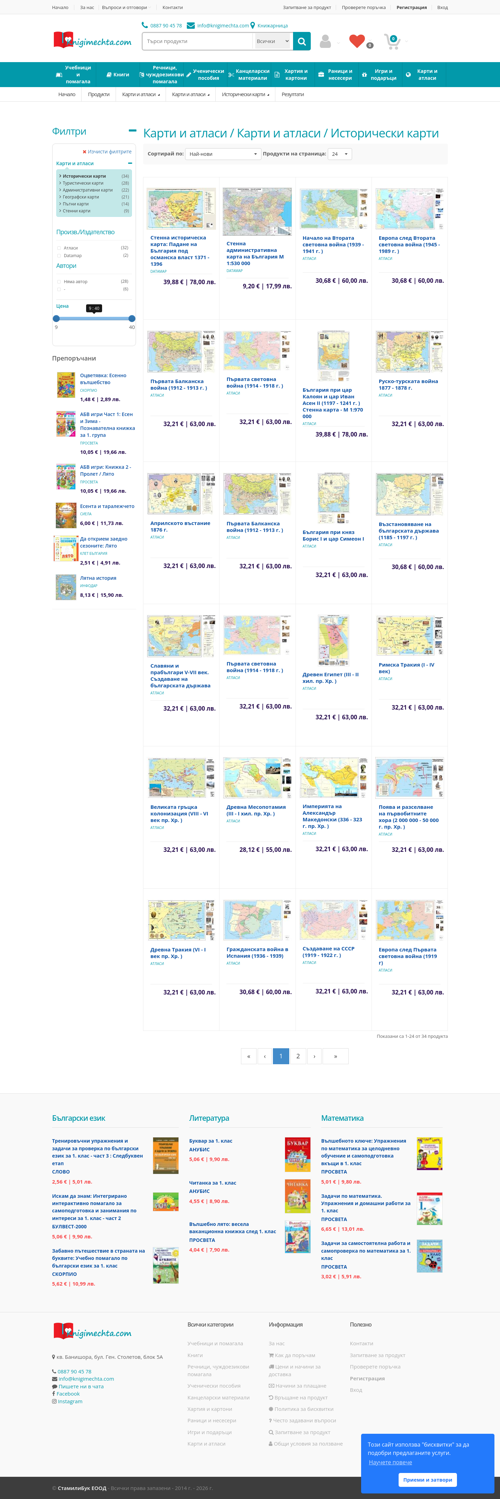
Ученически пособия (214, 1385)
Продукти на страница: (294, 153)
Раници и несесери (212, 1420)
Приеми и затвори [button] (427, 1479)
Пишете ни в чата (81, 1386)
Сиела (86, 513)
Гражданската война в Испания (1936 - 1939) (257, 952)
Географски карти (81, 197)
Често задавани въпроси (302, 1420)
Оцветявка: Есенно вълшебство (103, 379)
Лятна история (98, 578)
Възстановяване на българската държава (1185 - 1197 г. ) (409, 530)
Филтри (69, 130)
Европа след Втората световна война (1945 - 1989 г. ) (409, 244)
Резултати (293, 94)
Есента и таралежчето (107, 506)
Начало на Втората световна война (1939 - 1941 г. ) (333, 244)
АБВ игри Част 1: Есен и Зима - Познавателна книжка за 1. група (107, 424)
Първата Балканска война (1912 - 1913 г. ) (178, 384)
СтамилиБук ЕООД (82, 1487)
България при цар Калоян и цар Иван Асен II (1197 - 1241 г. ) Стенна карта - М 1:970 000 (333, 403)
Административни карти (88, 190)
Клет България (93, 553)
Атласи (309, 258)
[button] (223, 154)
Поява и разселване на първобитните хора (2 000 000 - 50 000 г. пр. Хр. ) (409, 816)
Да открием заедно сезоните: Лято (103, 542)
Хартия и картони (210, 1408)
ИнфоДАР (89, 585)
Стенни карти (76, 211)
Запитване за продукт (307, 7)
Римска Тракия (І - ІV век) (406, 668)
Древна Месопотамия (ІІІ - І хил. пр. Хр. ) (256, 810)
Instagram (70, 1401)
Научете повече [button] (390, 1462)
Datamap (158, 271)
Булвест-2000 (69, 1226)
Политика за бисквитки (301, 1408)
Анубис (199, 1149)
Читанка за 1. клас (212, 1182)
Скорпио (88, 390)
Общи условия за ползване (306, 1443)
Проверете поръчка (364, 7)
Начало (60, 7)
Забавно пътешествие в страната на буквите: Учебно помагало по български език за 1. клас (98, 1258)
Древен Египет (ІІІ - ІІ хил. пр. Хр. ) (331, 677)
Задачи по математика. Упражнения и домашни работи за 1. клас (366, 1203)
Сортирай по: (166, 153)
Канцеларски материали (219, 1397)
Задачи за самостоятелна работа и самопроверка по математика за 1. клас (366, 1250)
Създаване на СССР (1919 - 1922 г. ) (329, 951)
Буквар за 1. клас (210, 1140)
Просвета (89, 443)
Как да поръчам (292, 1355)
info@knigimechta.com (86, 1378)
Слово (61, 1171)
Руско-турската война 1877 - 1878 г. (408, 384)
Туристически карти (83, 183)
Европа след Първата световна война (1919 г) (408, 956)
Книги (195, 1355)
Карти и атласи (139, 94)
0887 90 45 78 (162, 25)
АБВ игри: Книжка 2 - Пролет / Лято (105, 470)
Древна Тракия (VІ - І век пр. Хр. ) (178, 952)
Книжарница (269, 25)
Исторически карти (244, 94)
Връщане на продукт (298, 1397)
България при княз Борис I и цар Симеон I (333, 535)
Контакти (172, 7)
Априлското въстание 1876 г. (180, 526)
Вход (443, 7)
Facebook (68, 1393)
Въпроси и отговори (124, 7)
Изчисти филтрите (107, 151)
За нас (87, 7)
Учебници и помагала (215, 1343)
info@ (218, 25)
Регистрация (412, 7)
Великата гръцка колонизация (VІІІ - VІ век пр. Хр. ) (179, 813)
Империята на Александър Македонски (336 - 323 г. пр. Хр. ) (332, 816)
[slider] (56, 318)
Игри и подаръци (210, 1432)
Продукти (98, 94)
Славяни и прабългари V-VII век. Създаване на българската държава (180, 675)
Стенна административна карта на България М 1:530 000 (255, 253)
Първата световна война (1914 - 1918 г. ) (254, 382)
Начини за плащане (297, 1385)
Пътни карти (76, 204)
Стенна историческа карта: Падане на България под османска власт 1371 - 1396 (179, 250)
